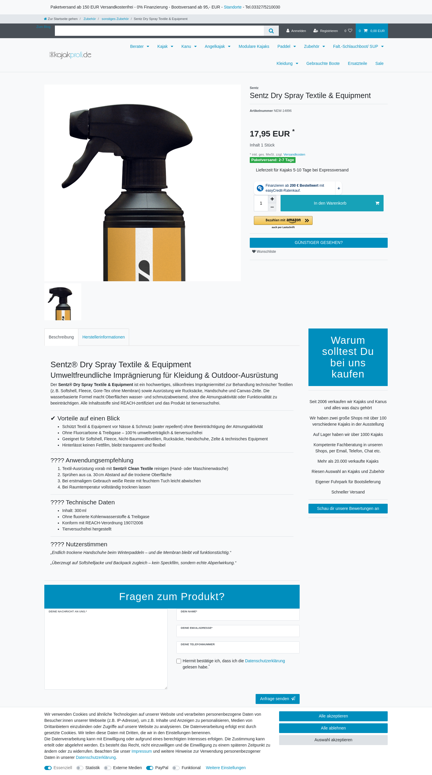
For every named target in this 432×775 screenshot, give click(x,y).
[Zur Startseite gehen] (60, 19)
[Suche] (271, 31)
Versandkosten (294, 154)
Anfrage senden (277, 698)
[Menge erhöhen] (272, 199)
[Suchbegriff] (159, 31)
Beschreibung (61, 337)
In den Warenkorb (346, 203)
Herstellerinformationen (103, 337)
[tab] (61, 337)
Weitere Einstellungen (226, 767)
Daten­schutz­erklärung (96, 757)
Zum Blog (43, 26)
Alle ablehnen (333, 728)
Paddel (284, 46)
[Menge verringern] (272, 207)
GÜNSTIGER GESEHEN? (318, 242)
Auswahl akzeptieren (333, 739)
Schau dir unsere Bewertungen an (348, 508)
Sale (379, 63)
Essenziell (63, 767)
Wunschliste (264, 252)
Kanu (186, 46)
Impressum (141, 751)
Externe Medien (127, 767)
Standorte (233, 7)
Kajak (163, 46)
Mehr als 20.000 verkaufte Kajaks (348, 461)
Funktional (191, 767)
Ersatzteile (357, 63)
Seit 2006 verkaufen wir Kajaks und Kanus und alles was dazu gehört (348, 404)
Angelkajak (215, 46)
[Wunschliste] (348, 30)
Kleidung (285, 63)
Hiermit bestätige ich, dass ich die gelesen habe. (234, 663)
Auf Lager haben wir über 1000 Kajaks (348, 434)
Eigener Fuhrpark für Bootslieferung (348, 481)
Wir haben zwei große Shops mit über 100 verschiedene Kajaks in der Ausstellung (348, 421)
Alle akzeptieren (333, 716)
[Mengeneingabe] (261, 203)
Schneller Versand (348, 492)
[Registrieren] (325, 30)
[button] (319, 222)
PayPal (161, 767)
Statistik (92, 767)
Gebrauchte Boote (323, 63)
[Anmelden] (296, 30)
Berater (137, 46)
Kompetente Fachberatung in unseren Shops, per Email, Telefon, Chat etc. (347, 447)
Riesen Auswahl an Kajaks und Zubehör (348, 471)
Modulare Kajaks (254, 46)
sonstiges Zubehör (115, 19)
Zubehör (89, 19)
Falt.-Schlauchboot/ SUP (356, 46)
